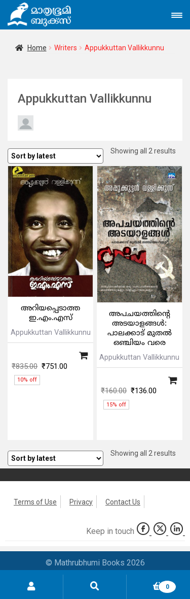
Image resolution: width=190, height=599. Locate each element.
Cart (151, 584)
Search (95, 587)
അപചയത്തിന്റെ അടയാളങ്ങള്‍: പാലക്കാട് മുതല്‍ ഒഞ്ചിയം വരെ (139, 328)
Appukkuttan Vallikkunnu (51, 332)
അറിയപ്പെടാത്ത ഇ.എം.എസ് (50, 313)
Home (37, 48)
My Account (31, 587)
